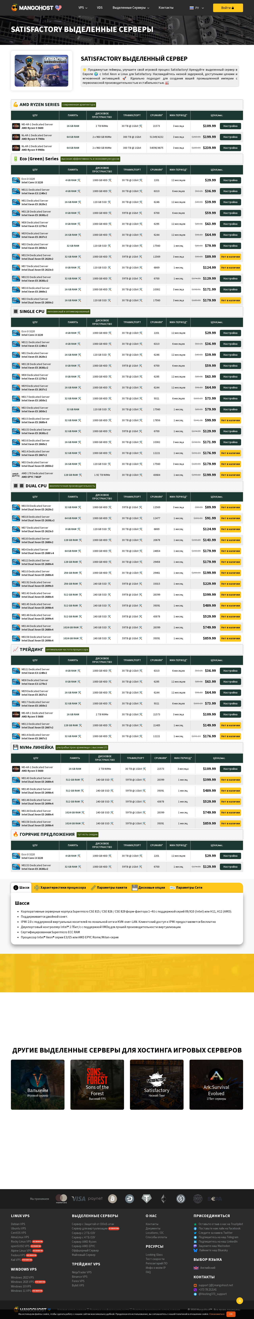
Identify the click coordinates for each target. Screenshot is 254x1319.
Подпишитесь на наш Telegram (218, 1237)
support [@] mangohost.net (216, 1285)
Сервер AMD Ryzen (84, 1242)
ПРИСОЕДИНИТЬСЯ (211, 1216)
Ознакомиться (216, 1314)
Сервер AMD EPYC (83, 1246)
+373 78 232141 (208, 1290)
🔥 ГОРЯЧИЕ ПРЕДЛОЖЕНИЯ (44, 834)
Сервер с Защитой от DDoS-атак (93, 1224)
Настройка (230, 126)
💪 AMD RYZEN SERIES (36, 104)
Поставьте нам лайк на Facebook (220, 1228)
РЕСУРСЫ (155, 1246)
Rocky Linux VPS (21, 1242)
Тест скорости (155, 1259)
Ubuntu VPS (18, 1228)
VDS (100, 8)
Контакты (166, 8)
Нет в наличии (230, 257)
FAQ (148, 1272)
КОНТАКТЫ (204, 1277)
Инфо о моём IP (156, 1268)
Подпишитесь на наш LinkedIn (218, 1242)
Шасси (21, 888)
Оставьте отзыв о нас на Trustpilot (221, 1224)
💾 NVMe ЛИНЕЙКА (33, 747)
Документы (153, 1228)
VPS (81, 8)
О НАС (151, 1216)
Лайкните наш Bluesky (213, 1250)
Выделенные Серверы (129, 8)
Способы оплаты (156, 1237)
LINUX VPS (20, 1216)
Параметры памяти (108, 888)
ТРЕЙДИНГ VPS (86, 1264)
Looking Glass (154, 1255)
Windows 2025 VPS (22, 1282)
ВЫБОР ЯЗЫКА (207, 1259)
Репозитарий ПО (156, 1263)
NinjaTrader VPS (82, 1272)
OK (231, 1314)
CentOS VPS (18, 1233)
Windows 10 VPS (21, 1286)
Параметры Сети (186, 888)
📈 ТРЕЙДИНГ (28, 649)
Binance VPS (80, 1277)
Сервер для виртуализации (90, 1228)
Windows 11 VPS (21, 1291)
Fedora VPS (18, 1255)
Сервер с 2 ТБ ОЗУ (83, 1233)
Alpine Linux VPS (21, 1251)
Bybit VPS (78, 1285)
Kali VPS (16, 1260)
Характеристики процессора (60, 888)
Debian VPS (18, 1224)
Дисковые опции (148, 888)
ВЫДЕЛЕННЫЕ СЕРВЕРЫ (95, 1216)
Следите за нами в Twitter (216, 1233)
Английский (207, 1268)
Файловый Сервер (83, 1255)
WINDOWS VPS (24, 1269)
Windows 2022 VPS (22, 1278)
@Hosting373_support (213, 1294)
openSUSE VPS (20, 1246)
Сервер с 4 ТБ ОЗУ (83, 1237)
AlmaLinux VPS (20, 1237)
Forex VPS (78, 1281)
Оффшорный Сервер (85, 1251)
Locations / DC (155, 1233)
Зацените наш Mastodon (214, 1246)
